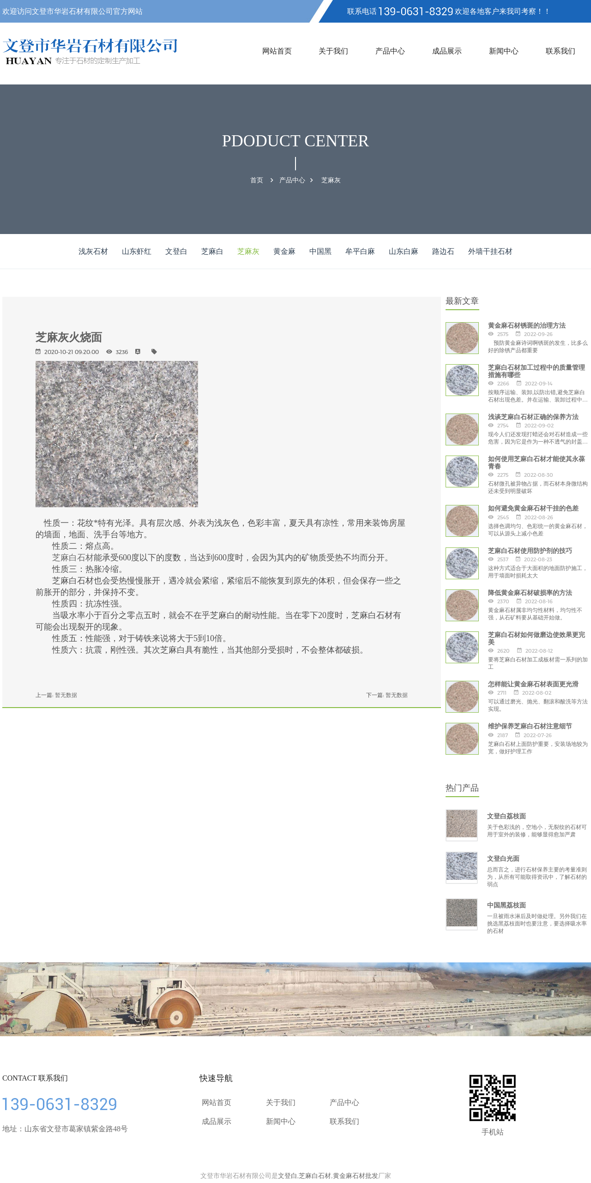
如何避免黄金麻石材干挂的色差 (533, 508)
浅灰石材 (93, 251)
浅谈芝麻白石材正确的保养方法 (533, 416)
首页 (256, 180)
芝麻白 (212, 251)
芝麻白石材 (73, 557)
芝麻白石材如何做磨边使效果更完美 (536, 638)
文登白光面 (503, 858)
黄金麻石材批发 (355, 1175)
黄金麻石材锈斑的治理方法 (527, 325)
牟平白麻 (360, 251)
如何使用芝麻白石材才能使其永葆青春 (536, 462)
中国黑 (320, 251)
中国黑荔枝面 (506, 905)
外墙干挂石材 (490, 251)
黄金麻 (284, 251)
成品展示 (447, 51)
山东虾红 (136, 251)
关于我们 (333, 51)
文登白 (176, 251)
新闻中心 (504, 51)
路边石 (443, 251)
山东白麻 (403, 251)
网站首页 (277, 51)
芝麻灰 (331, 180)
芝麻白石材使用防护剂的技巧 (530, 550)
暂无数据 (66, 694)
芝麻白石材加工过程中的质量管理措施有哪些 (536, 371)
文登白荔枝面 (506, 816)
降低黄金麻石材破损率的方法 (530, 592)
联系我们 (560, 51)
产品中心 (390, 51)
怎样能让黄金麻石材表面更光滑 (533, 684)
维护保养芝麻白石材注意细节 (530, 726)
